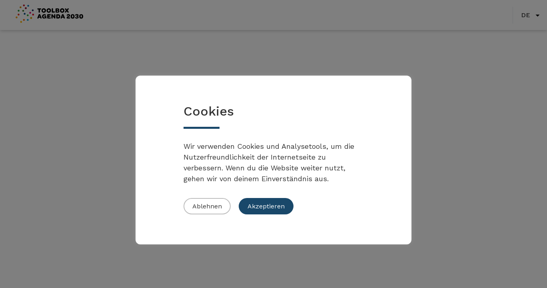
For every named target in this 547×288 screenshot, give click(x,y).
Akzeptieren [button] (266, 206)
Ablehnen (207, 206)
